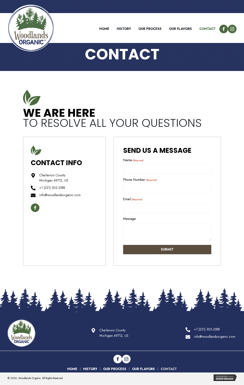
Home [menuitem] (72, 368)
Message (129, 218)
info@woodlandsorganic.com (60, 195)
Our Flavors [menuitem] (143, 368)
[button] (223, 29)
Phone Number (140, 179)
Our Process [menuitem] (114, 368)
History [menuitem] (90, 368)
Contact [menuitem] (169, 368)
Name (133, 160)
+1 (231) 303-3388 (52, 187)
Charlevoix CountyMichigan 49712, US (113, 333)
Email (132, 199)
